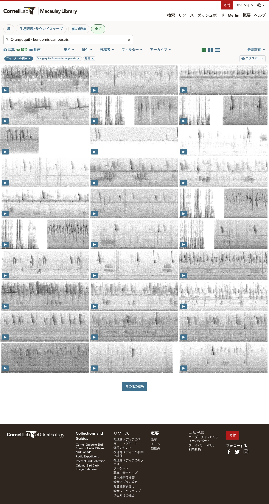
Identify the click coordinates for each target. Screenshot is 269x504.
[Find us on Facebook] (228, 451)
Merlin (233, 15)
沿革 (154, 439)
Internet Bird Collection (90, 461)
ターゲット (121, 468)
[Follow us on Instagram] (246, 451)
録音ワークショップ (127, 491)
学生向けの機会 (124, 495)
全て (98, 29)
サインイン (245, 5)
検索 (171, 15)
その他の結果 (135, 386)
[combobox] (68, 39)
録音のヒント (123, 447)
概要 (246, 15)
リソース (186, 15)
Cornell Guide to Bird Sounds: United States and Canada (90, 448)
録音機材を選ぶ (124, 486)
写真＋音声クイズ (126, 472)
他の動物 (79, 29)
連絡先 (155, 448)
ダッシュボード (210, 15)
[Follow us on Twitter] (237, 451)
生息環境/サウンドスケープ (41, 29)
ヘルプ (260, 15)
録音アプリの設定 (126, 482)
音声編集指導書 (124, 477)
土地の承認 (196, 432)
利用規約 (195, 449)
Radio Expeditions (87, 456)
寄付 (227, 5)
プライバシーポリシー (204, 445)
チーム (155, 444)
